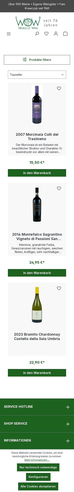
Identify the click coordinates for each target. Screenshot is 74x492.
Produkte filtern (37, 59)
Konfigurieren (38, 476)
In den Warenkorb (37, 173)
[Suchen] (37, 34)
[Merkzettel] (46, 34)
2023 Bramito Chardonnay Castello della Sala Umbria (37, 336)
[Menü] (8, 34)
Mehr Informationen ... (37, 459)
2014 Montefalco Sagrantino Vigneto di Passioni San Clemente (37, 236)
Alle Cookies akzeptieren (38, 486)
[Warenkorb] (65, 34)
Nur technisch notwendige (38, 467)
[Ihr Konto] (56, 34)
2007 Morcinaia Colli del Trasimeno (37, 136)
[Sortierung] (37, 75)
